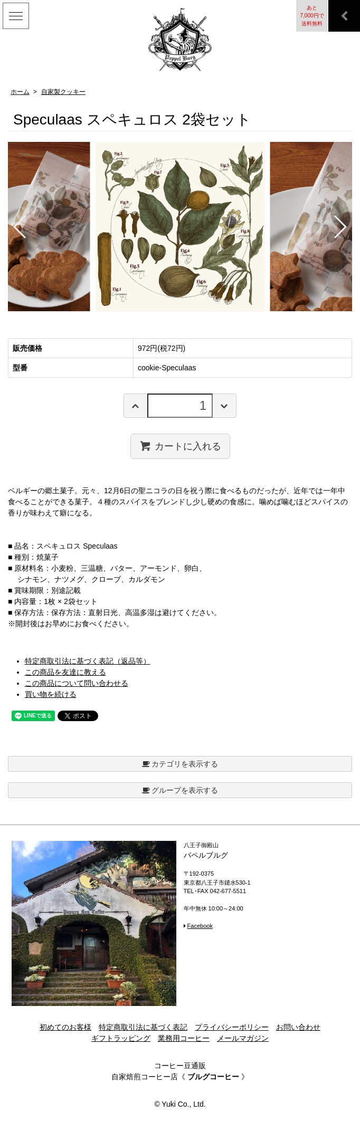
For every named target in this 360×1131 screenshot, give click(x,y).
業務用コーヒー (184, 1038)
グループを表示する (180, 790)
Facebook (200, 926)
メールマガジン (243, 1038)
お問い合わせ (298, 1027)
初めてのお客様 (65, 1027)
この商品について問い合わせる (76, 683)
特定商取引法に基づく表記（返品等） (87, 661)
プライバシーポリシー (232, 1027)
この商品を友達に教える (65, 672)
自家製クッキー (63, 91)
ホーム (20, 91)
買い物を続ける (51, 694)
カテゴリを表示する (180, 764)
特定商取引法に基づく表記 (143, 1027)
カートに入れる (180, 445)
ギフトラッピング (120, 1038)
